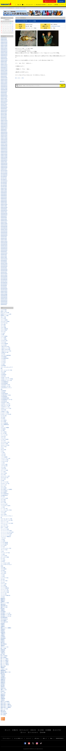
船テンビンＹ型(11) (5, 664)
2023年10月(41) (4, 83)
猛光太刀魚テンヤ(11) (5, 703)
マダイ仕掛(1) (3, 568)
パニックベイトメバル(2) (6, 535)
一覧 (22, 77)
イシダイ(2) (3, 359)
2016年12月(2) (4, 188)
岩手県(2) (3, 623)
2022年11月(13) (4, 99)
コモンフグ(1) (3, 446)
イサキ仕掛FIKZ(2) (4, 358)
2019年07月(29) (4, 144)
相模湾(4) (3, 667)
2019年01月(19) (4, 152)
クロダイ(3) (3, 436)
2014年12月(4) (4, 222)
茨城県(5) (3, 601)
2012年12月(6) (4, 256)
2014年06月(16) (4, 230)
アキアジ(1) (3, 331)
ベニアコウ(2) (3, 309)
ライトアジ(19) (4, 586)
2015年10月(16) (4, 207)
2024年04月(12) (4, 74)
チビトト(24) (3, 502)
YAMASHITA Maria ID (59, 738)
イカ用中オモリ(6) (4, 352)
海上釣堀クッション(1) (5, 613)
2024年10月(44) (4, 66)
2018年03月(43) (4, 167)
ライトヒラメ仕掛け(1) (5, 595)
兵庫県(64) (3, 698)
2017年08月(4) (4, 176)
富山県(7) (3, 691)
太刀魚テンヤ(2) (4, 669)
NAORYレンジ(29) (4, 315)
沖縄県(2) (3, 610)
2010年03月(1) (4, 304)
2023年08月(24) (4, 86)
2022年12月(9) (4, 98)
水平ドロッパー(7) (4, 647)
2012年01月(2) (4, 272)
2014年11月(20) (4, 223)
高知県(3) (3, 630)
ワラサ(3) (3, 596)
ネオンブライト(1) (4, 526)
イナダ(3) (3, 364)
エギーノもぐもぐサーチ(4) (6, 370)
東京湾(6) (3, 685)
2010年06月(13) (4, 300)
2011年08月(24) (4, 279)
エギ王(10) (3, 373)
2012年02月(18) (4, 270)
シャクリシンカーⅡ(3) (5, 458)
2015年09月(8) (4, 208)
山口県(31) (3, 636)
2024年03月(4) (4, 76)
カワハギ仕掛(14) (4, 423)
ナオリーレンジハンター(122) (7, 523)
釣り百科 (43, 732)
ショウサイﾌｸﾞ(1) (4, 461)
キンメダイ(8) (3, 433)
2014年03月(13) (4, 235)
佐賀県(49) (3, 632)
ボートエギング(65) (5, 557)
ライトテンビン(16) (5, 592)
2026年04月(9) (4, 39)
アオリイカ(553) (4, 320)
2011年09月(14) (4, 278)
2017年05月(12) (4, 180)
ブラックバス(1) (4, 549)
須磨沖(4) (3, 645)
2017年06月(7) (4, 179)
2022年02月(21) (4, 110)
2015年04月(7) (4, 216)
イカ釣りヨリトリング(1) (6, 350)
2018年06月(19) (4, 163)
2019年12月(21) (4, 136)
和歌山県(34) (3, 711)
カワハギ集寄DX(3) (5, 424)
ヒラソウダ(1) (3, 545)
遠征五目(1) (3, 604)
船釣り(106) (3, 666)
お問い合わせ (37, 738)
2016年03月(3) (4, 200)
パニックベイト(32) (5, 529)
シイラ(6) (3, 452)
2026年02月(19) (4, 42)
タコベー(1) (3, 486)
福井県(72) (3, 694)
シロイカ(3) (3, 467)
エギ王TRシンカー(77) (5, 404)
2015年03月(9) (4, 217)
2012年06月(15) (4, 264)
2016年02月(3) (4, 201)
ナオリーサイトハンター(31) (6, 520)
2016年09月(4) (4, 192)
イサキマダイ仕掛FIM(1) (6, 355)
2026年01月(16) (4, 43)
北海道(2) (3, 700)
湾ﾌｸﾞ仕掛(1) (3, 714)
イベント (24, 732)
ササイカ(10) (3, 449)
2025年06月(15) (4, 54)
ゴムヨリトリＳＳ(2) (5, 445)
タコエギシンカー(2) (5, 483)
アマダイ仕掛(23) (4, 343)
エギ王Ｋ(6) (3, 375)
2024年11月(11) (4, 64)
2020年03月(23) (4, 132)
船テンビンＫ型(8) (4, 661)
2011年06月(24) (4, 282)
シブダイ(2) (3, 454)
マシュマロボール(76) (5, 563)
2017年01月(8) (4, 186)
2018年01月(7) (4, 169)
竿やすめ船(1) (3, 620)
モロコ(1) (3, 579)
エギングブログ (58, 730)
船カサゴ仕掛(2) (4, 655)
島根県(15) (3, 682)
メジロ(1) (3, 574)
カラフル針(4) (3, 420)
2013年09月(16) (4, 244)
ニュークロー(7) (4, 524)
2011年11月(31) (4, 275)
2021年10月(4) (4, 116)
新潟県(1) (3, 641)
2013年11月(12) (4, 241)
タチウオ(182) (4, 487)
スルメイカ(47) (4, 473)
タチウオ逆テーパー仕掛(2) (6, 489)
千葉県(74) (3, 652)
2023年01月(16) (4, 96)
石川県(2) (3, 651)
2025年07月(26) (4, 52)
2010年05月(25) (4, 301)
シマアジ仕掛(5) (4, 457)
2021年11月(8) (4, 114)
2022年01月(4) (4, 111)
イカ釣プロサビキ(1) (5, 346)
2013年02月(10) (4, 253)
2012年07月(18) (4, 263)
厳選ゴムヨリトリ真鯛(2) (6, 627)
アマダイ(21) (3, 342)
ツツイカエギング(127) (5, 505)
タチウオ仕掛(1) (4, 490)
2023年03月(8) (4, 94)
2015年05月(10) (4, 214)
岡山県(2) (3, 608)
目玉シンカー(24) (4, 708)
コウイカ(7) (3, 440)
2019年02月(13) (4, 151)
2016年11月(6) (4, 189)
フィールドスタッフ (34, 732)
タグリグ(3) (3, 479)
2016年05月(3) (4, 197)
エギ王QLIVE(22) (4, 393)
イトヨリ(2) (3, 362)
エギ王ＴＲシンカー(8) (5, 405)
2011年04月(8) (4, 285)
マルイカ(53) (3, 571)
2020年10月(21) (4, 123)
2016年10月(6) (4, 191)
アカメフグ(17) (4, 330)
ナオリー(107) (4, 514)
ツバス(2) (3, 507)
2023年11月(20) (4, 82)
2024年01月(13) (4, 79)
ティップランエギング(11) (6, 510)
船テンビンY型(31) (4, 663)
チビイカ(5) (3, 499)
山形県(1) (3, 635)
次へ (19, 77)
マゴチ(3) (3, 561)
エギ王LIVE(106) (4, 383)
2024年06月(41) (4, 71)
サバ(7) (2, 451)
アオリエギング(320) (5, 321)
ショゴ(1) (3, 462)
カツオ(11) (3, 418)
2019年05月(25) (4, 147)
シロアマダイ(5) (4, 465)
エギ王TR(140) (4, 401)
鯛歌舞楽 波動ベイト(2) (5, 672)
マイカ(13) (3, 560)
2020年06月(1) (4, 129)
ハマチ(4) (3, 539)
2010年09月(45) (4, 295)
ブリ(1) (2, 551)
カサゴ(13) (3, 417)
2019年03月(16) (4, 149)
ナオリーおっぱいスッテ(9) (6, 518)
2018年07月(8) (4, 161)
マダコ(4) (3, 570)
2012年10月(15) (4, 258)
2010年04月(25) (4, 303)
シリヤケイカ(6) (4, 464)
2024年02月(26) (4, 77)
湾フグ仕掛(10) (4, 713)
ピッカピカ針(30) (4, 542)
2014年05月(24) (4, 232)
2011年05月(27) (4, 284)
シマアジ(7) (3, 455)
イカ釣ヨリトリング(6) (5, 348)
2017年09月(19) (4, 175)
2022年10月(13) (4, 101)
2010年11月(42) (4, 292)
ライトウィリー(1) (4, 589)
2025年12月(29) (4, 45)
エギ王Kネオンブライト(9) (6, 380)
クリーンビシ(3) (4, 434)
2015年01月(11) (4, 220)
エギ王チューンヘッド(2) (6, 408)
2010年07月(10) (4, 298)
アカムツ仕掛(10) (4, 328)
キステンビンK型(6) (5, 427)
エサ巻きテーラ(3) (4, 411)
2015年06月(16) (4, 213)
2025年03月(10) (4, 58)
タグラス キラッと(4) (5, 476)
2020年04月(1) (4, 130)
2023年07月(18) (4, 88)
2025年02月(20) (4, 60)
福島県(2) (3, 697)
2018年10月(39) (4, 157)
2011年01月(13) (4, 289)
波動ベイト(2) (3, 689)
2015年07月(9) (4, 211)
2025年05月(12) (4, 55)
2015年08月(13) (4, 210)
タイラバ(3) (3, 474)
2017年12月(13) (4, 170)
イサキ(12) (3, 353)
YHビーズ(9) (3, 317)
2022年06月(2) (4, 105)
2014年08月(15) (4, 228)
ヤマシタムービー (25, 730)
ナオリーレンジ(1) (4, 521)
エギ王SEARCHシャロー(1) (6, 399)
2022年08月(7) (4, 102)
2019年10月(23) (4, 139)
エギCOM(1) (3, 365)
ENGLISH (61, 1)
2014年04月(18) (4, 233)
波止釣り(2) (3, 688)
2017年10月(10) (4, 173)
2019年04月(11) (4, 148)
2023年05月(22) (4, 91)
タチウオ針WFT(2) (4, 493)
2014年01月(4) (4, 238)
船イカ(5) (3, 654)
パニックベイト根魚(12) (6, 536)
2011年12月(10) (4, 273)
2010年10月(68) (4, 294)
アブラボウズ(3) (4, 340)
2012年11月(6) (4, 257)
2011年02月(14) (4, 288)
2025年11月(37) (4, 46)
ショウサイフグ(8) (4, 459)
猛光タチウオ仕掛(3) (5, 701)
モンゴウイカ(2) (4, 580)
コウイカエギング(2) (5, 442)
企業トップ (45, 738)
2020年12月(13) (4, 120)
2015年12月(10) (4, 204)
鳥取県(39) (3, 680)
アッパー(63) (3, 337)
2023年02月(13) (4, 95)
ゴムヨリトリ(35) (4, 443)
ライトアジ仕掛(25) (5, 588)
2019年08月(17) (4, 142)
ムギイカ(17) (3, 573)
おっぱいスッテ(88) (5, 412)
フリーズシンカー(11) (5, 552)
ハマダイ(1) (3, 538)
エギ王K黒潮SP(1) (4, 381)
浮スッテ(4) (3, 692)
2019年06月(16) (4, 145)
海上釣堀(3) (3, 611)
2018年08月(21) (4, 160)
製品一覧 (16, 730)
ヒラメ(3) (3, 546)
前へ (16, 77)
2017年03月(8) (4, 183)
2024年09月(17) (4, 67)
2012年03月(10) (4, 269)
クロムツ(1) (3, 437)
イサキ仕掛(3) (3, 356)
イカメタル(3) (3, 345)
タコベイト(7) (3, 484)
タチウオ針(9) (3, 492)
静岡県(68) (3, 649)
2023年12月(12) (4, 80)
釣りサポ (34, 730)
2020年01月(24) (4, 135)
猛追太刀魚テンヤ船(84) (6, 707)
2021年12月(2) (4, 113)
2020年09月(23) (4, 124)
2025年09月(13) (4, 49)
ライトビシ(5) (3, 593)
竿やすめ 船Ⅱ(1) (4, 619)
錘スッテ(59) (3, 648)
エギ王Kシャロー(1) (5, 377)
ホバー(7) (3, 558)
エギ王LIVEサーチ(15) (5, 384)
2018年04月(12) (4, 166)
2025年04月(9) (4, 57)
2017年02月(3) (4, 185)
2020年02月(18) (4, 133)
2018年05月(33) (4, 164)
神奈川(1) (3, 642)
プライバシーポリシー (7, 738)
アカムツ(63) (3, 327)
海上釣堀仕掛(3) (4, 617)
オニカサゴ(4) (3, 415)
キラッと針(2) (3, 431)
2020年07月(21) (4, 127)
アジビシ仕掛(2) (4, 336)
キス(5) (2, 426)
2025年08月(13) (4, 51)
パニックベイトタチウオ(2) (6, 533)
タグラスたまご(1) (4, 477)
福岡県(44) (3, 695)
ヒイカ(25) (3, 540)
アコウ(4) (3, 333)
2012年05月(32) (4, 266)
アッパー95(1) (4, 339)
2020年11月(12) (4, 121)
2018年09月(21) (4, 158)
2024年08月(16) (4, 68)
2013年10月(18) (4, 242)
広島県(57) (3, 629)
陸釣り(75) (3, 710)
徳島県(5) (3, 686)
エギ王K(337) (3, 374)
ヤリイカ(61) (3, 585)
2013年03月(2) (4, 251)
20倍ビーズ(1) (4, 311)
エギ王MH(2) (3, 390)
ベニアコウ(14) (4, 555)
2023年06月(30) (4, 89)
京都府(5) (3, 626)
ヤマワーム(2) (3, 583)
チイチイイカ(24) (4, 498)
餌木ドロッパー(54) (5, 602)
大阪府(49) (3, 674)
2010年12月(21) (4, 291)
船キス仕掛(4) (3, 657)
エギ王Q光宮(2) (4, 396)
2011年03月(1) (4, 286)
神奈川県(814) (4, 644)
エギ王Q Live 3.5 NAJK (55, 26)
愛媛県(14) (3, 599)
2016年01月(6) (4, 202)
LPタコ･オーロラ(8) (5, 312)
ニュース (8, 730)
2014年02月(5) (4, 236)
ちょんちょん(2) (4, 504)
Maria (51, 738)
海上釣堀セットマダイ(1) (6, 616)
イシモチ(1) (3, 361)
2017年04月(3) (4, 182)
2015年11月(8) (4, 205)
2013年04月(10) (4, 250)
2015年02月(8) (4, 219)
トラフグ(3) (3, 512)
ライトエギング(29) (5, 591)
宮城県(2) (3, 624)
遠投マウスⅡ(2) (4, 607)
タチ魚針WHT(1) (4, 495)
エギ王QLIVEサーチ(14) (6, 395)
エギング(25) (3, 371)
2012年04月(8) (4, 267)
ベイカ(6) (3, 554)
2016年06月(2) (4, 195)
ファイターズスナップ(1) (6, 548)
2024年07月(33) (4, 70)
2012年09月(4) (4, 260)
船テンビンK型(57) (4, 660)
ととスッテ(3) (3, 511)
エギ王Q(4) (3, 392)
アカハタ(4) (3, 325)
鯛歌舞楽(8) (3, 670)
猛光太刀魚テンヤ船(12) (6, 704)
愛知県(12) (3, 598)
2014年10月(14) (4, 225)
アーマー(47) (3, 318)
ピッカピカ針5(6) (4, 543)
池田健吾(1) (3, 677)
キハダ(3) (3, 430)
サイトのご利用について (18, 738)
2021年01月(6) (4, 119)
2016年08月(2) (4, 194)
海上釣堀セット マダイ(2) (6, 614)
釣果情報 (49, 730)
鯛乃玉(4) (3, 673)
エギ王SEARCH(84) (5, 398)
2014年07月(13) (4, 229)
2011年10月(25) (4, 276)
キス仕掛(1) (3, 429)
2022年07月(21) (4, 104)
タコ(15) (2, 480)
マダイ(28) (3, 567)
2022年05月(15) (4, 107)
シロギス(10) (3, 468)
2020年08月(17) (4, 126)
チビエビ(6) (3, 501)
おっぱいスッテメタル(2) (6, 414)
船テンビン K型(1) (4, 658)
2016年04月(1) (4, 198)
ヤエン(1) (3, 582)
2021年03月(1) (4, 117)
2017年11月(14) (4, 172)
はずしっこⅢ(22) (4, 527)
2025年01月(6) (4, 61)
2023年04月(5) (4, 92)
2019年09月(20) (4, 141)
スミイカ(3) (3, 471)
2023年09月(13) (4, 85)
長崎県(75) (3, 679)
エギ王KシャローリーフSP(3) (7, 378)
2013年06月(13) (4, 247)
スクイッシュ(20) (4, 470)
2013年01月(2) (4, 254)
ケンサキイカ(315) (4, 439)
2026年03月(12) (4, 40)
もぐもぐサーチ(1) (4, 577)
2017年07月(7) (4, 177)
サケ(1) (2, 448)
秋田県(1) (3, 639)
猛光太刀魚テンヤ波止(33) (6, 705)
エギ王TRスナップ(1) (5, 406)
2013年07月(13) (4, 245)
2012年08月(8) (4, 261)
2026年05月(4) (4, 38)
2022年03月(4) (4, 108)
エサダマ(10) (3, 409)
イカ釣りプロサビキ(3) (5, 349)
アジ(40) (2, 334)
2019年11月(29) (4, 138)
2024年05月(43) (4, 73)
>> (10, 19)
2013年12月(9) (4, 239)
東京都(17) (3, 683)
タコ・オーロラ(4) (4, 482)
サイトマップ (28, 738)
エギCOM (42, 730)
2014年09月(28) (4, 226)
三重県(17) (3, 633)
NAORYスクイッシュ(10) (6, 314)
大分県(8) (3, 676)
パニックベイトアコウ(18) (6, 530)
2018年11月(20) (4, 155)
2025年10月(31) (4, 48)
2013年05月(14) (4, 248)
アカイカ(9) (3, 324)
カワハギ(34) (3, 421)
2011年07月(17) (4, 281)
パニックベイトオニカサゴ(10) (7, 532)
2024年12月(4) (4, 63)
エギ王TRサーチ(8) (5, 402)
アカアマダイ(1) (4, 322)
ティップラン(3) (4, 508)
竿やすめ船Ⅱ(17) (4, 621)
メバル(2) (3, 576)
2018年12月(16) (4, 154)
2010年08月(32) (4, 297)
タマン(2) (3, 496)
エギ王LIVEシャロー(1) (5, 386)
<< (4, 19)
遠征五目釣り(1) (4, 605)
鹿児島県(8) (3, 638)
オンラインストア (50, 1)
